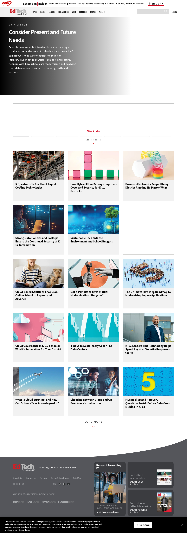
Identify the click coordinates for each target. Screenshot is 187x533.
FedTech (33, 507)
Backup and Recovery (43, 138)
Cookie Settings (143, 525)
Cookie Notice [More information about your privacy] (24, 530)
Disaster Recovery (161, 138)
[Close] (182, 524)
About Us (17, 482)
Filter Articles (93, 131)
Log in (174, 12)
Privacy (43, 482)
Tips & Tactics (63, 12)
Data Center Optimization (136, 138)
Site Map (77, 482)
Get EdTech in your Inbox (138, 482)
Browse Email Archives (136, 488)
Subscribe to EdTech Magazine (140, 510)
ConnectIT (83, 12)
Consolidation (112, 138)
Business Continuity (67, 138)
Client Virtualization (91, 138)
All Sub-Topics (21, 138)
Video (74, 12)
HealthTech (66, 507)
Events (93, 12)
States (42, 12)
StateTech (48, 507)
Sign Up (154, 4)
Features (51, 12)
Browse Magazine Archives (138, 516)
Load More (93, 430)
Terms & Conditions (60, 482)
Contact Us (31, 482)
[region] (93, 525)
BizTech (18, 507)
